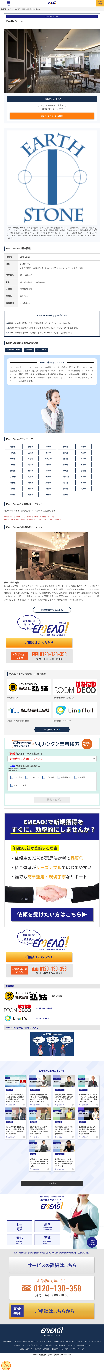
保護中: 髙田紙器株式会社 (18, 721)
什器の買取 (50, 777)
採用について (38, 1345)
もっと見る (59, 1183)
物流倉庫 (55, 1349)
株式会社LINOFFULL (62, 721)
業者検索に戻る (52, 729)
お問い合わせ (46, 1341)
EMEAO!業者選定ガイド (31, 1341)
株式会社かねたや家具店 (63, 697)
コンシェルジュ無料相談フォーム (78, 1345)
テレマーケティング (77, 1349)
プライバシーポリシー (91, 1341)
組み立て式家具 (20, 785)
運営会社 (18, 1341)
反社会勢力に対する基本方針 (55, 1345)
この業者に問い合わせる (52, 610)
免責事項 (17, 1345)
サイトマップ (27, 1345)
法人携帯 (46, 1349)
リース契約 (18, 777)
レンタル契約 (34, 777)
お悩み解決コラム (26, 1349)
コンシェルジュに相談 (52, 116)
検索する (54, 799)
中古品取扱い (66, 777)
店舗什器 (81, 777)
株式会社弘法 (12, 697)
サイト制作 (64, 1349)
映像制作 (38, 1349)
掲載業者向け (7, 1341)
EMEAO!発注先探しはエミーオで (45, 1355)
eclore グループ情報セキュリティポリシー (68, 1341)
